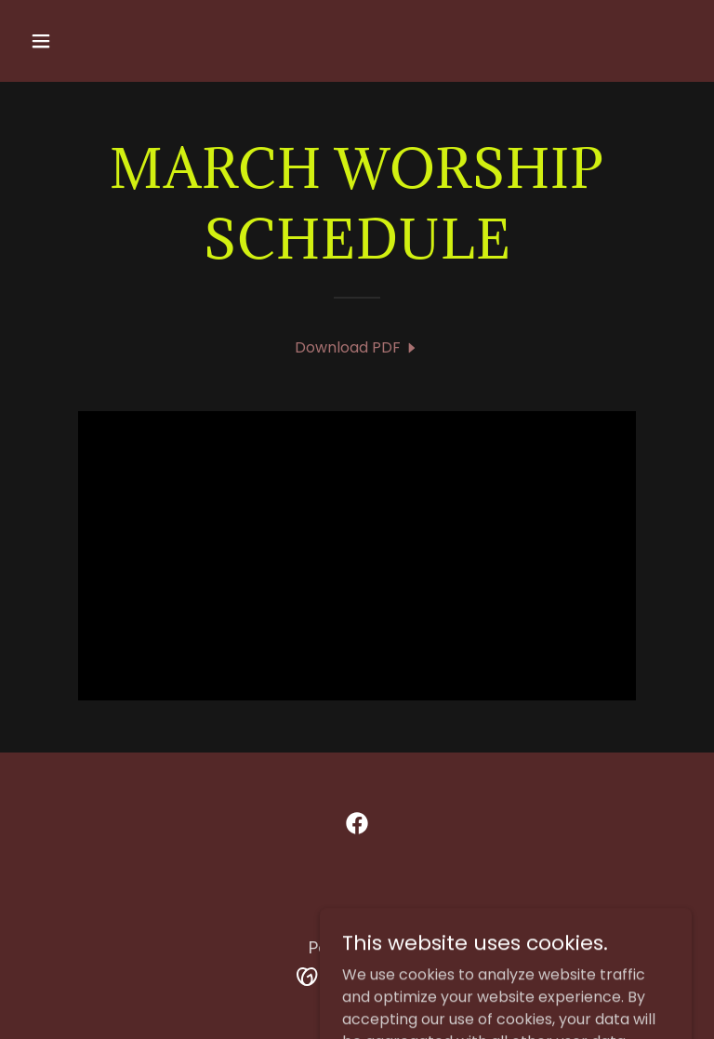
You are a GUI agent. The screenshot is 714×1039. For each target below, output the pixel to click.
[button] (99, 41)
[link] (357, 347)
